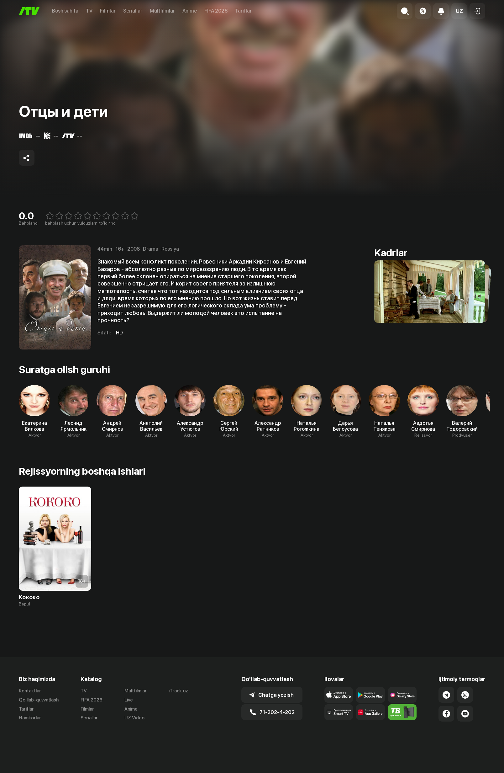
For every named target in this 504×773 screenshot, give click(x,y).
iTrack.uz (178, 691)
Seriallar (132, 11)
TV (89, 11)
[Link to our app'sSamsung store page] (402, 695)
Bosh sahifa (65, 11)
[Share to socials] (26, 158)
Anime (189, 11)
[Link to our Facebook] (446, 714)
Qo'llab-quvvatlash (39, 700)
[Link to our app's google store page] (370, 695)
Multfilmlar (162, 11)
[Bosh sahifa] (29, 11)
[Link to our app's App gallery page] (370, 712)
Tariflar (243, 11)
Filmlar (108, 11)
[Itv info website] (402, 712)
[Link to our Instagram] (465, 695)
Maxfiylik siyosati (467, 766)
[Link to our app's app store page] (338, 695)
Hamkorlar (30, 718)
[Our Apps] (338, 712)
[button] (459, 11)
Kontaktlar (30, 691)
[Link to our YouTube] (465, 714)
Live (128, 700)
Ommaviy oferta (424, 766)
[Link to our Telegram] (446, 695)
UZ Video (134, 718)
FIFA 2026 (216, 11)
